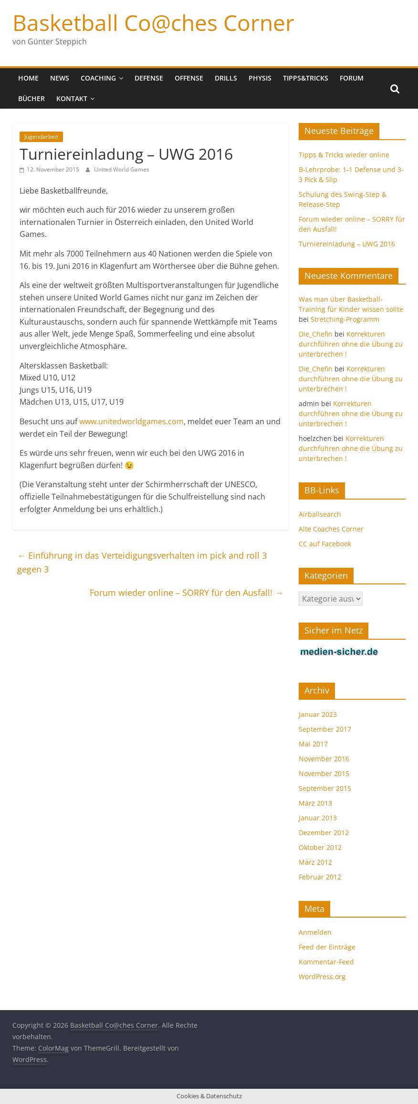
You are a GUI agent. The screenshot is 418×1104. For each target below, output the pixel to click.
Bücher (31, 98)
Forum (352, 77)
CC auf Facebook (325, 543)
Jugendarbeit (41, 137)
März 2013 (315, 803)
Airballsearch (320, 514)
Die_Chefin (316, 333)
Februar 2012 (320, 876)
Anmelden (315, 932)
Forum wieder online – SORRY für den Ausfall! (186, 592)
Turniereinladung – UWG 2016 (347, 243)
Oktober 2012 (320, 847)
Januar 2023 (318, 714)
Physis (260, 77)
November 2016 (324, 758)
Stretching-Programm (345, 319)
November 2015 (324, 773)
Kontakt (71, 98)
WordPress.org (322, 976)
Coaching (98, 77)
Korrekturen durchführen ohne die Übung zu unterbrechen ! (351, 343)
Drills (226, 77)
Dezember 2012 (324, 832)
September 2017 (325, 729)
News (59, 77)
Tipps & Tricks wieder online (344, 154)
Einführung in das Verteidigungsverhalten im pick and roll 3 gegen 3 (142, 562)
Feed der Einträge (327, 946)
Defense (149, 77)
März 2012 (315, 862)
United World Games (121, 169)
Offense (189, 77)
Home (28, 77)
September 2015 (325, 788)
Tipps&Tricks (305, 77)
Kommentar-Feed (326, 961)
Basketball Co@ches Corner (153, 22)
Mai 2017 (313, 743)
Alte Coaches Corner (331, 528)
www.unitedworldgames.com (131, 421)
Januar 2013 (318, 817)
